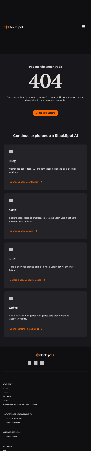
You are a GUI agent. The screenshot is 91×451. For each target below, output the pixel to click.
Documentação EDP (11, 422)
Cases (5, 392)
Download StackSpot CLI (13, 418)
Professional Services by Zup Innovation (20, 404)
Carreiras (6, 400)
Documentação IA (10, 436)
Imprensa (7, 396)
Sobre (5, 388)
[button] (75, 27)
